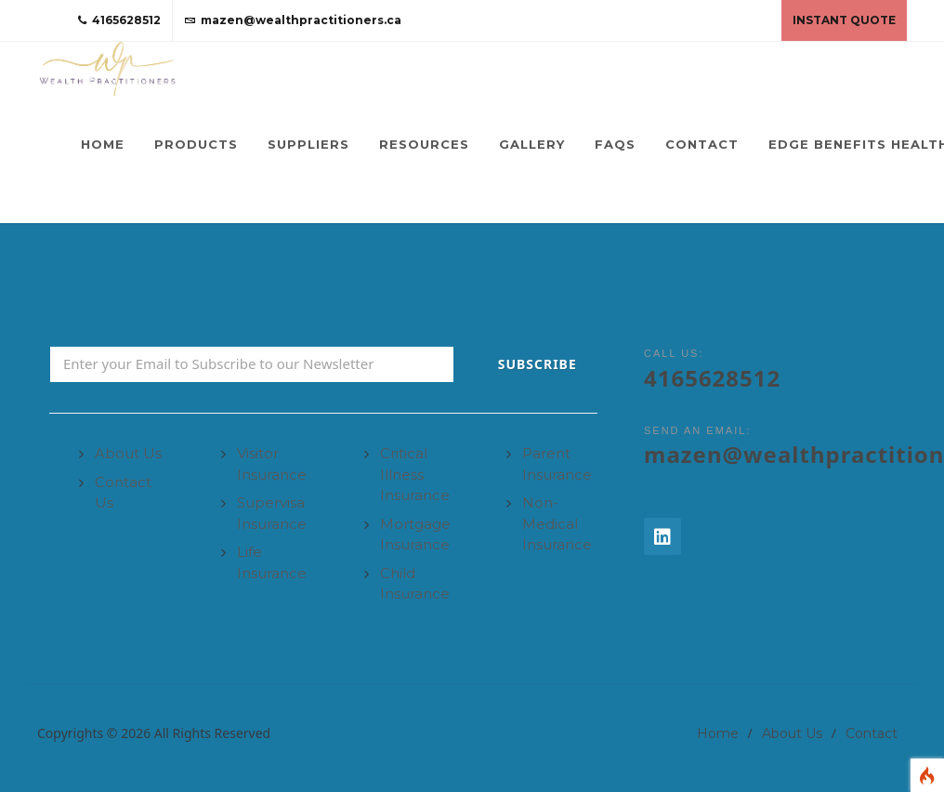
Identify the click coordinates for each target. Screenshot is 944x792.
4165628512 (119, 20)
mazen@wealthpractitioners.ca (292, 20)
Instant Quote (844, 20)
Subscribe (537, 364)
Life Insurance (272, 562)
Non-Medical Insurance (557, 523)
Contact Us (123, 492)
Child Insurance (415, 583)
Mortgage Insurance (415, 534)
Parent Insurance (557, 463)
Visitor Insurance (272, 463)
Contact (872, 733)
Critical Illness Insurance (415, 474)
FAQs (615, 144)
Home (718, 733)
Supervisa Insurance (272, 513)
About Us (128, 453)
